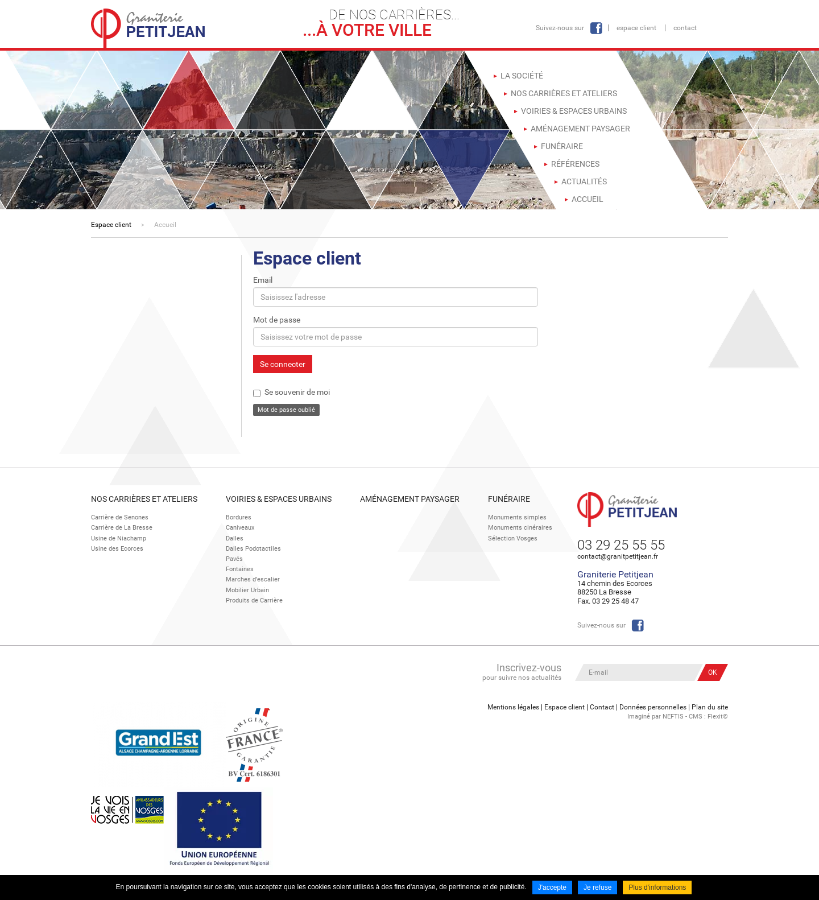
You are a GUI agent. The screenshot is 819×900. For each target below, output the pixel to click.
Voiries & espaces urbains (279, 498)
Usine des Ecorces (117, 548)
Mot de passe (276, 319)
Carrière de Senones (119, 517)
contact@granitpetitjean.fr (617, 556)
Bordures (238, 517)
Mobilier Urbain (247, 590)
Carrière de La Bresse (121, 527)
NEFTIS (673, 716)
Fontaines (240, 569)
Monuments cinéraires (520, 527)
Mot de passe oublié (286, 410)
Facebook (596, 28)
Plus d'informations (657, 887)
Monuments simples (517, 517)
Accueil (165, 225)
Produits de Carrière (254, 600)
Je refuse (597, 887)
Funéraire (509, 498)
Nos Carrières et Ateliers (144, 498)
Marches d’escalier (253, 579)
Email (262, 279)
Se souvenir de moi (297, 392)
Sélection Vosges (512, 538)
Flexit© (718, 716)
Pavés (234, 559)
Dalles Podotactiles (253, 548)
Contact (685, 28)
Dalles (234, 538)
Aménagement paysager (410, 498)
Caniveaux (240, 527)
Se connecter (282, 364)
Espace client (636, 28)
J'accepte (552, 887)
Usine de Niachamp (118, 538)
